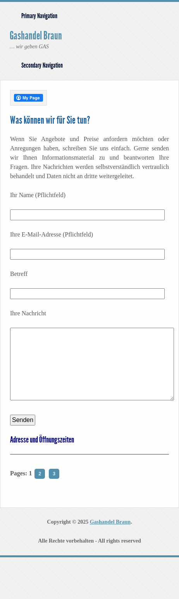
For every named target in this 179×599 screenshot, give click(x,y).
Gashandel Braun (36, 35)
